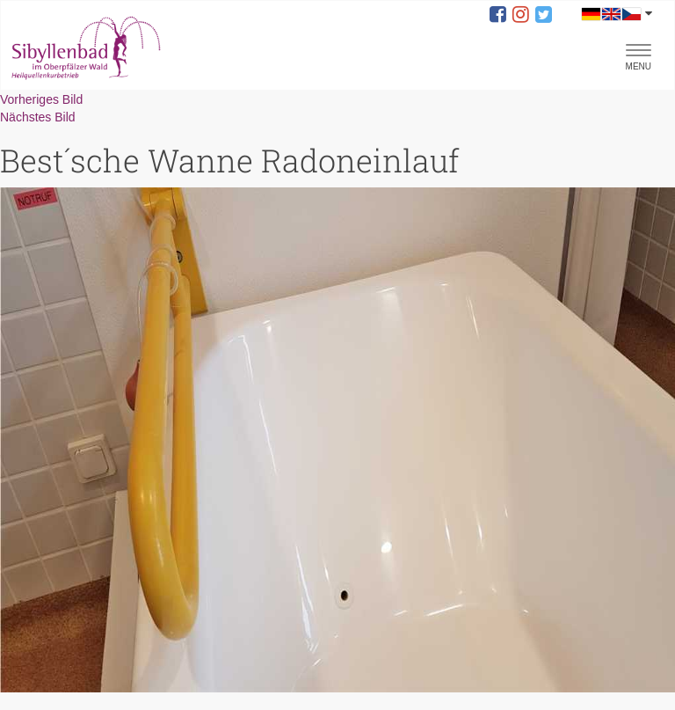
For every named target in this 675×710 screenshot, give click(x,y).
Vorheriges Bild (41, 99)
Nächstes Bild (38, 117)
